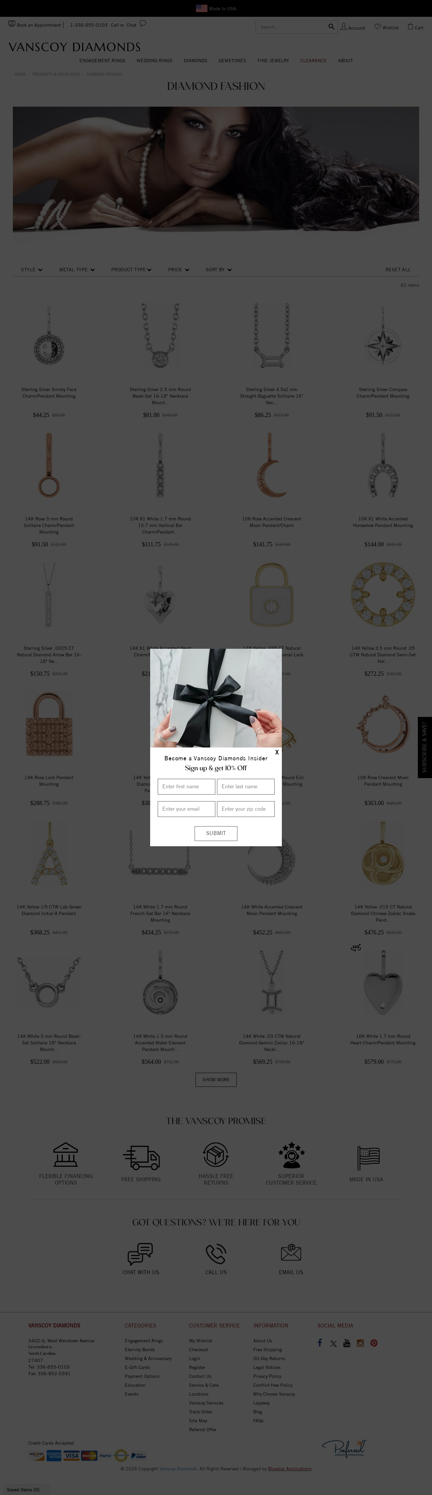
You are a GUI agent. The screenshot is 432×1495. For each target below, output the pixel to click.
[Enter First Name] (186, 787)
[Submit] (216, 833)
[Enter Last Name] (246, 787)
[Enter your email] (186, 809)
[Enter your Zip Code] (246, 809)
